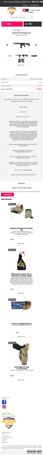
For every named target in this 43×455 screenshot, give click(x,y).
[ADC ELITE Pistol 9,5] (10, 54)
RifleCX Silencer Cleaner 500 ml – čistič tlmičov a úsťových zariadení (21, 275)
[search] (31, 17)
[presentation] (7, 45)
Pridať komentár (7, 194)
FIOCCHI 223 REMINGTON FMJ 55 (22, 324)
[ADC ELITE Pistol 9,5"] (21, 45)
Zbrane (18, 30)
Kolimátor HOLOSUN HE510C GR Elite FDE (21, 229)
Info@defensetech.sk (10, 416)
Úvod (14, 30)
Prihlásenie (25, 5)
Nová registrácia (34, 5)
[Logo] (11, 11)
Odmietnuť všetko (31, 451)
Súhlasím (39, 451)
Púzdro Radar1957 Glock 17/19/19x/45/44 (21, 368)
